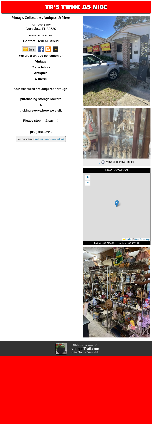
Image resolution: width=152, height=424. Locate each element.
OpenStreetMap (142, 239)
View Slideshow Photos (116, 161)
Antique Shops (77, 352)
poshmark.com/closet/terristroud (49, 139)
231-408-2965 (45, 35)
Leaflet (127, 239)
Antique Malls (92, 352)
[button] (117, 203)
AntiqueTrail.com (84, 348)
